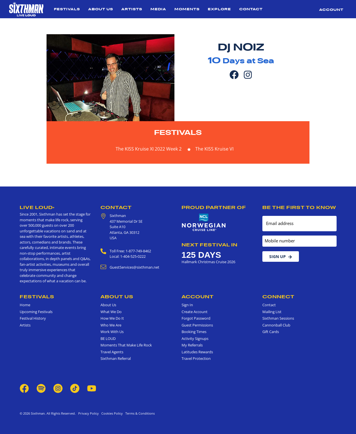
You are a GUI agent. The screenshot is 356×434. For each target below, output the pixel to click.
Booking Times (194, 331)
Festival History (33, 318)
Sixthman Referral (115, 358)
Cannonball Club (276, 325)
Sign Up (280, 256)
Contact (251, 9)
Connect (278, 296)
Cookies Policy (111, 413)
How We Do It (112, 318)
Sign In (187, 304)
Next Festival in (210, 245)
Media (158, 9)
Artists (131, 9)
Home (25, 304)
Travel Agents (111, 351)
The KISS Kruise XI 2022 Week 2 (149, 149)
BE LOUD (108, 338)
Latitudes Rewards (197, 351)
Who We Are (110, 325)
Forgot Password (196, 318)
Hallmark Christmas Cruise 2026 (208, 261)
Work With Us (112, 331)
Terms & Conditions (139, 413)
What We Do (111, 311)
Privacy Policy (88, 413)
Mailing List (271, 311)
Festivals (67, 9)
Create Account (195, 311)
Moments (187, 9)
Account (331, 9)
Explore (219, 9)
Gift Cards (270, 331)
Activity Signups (195, 338)
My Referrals (192, 345)
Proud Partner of (214, 207)
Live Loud (37, 207)
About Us (100, 9)
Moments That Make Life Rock (126, 345)
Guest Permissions (197, 325)
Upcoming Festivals (36, 311)
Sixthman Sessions (278, 318)
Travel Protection (196, 358)
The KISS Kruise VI (214, 149)
